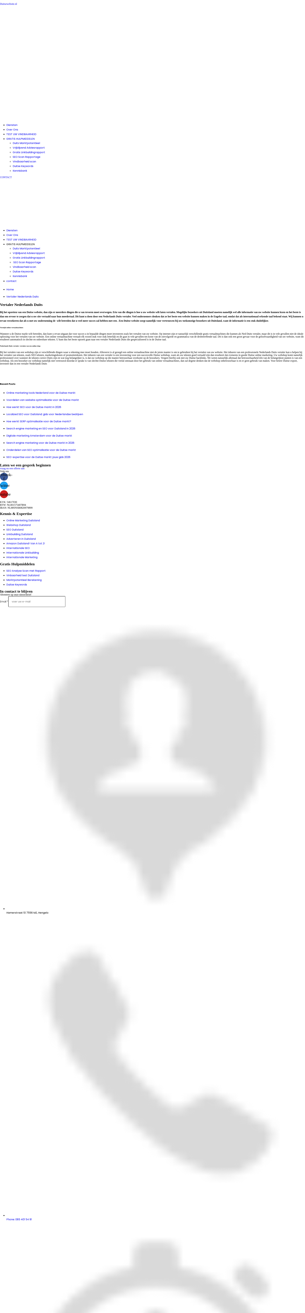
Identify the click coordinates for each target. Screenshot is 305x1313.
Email (4, 601)
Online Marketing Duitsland (23, 520)
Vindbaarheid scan (24, 161)
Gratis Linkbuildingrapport (29, 152)
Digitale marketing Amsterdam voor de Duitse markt (39, 436)
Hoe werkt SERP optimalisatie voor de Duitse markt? (38, 421)
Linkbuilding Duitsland (19, 534)
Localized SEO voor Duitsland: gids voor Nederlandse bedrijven (44, 414)
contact (11, 281)
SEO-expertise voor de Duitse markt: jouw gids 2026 (38, 457)
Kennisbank (20, 171)
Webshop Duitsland (18, 525)
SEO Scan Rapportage (26, 157)
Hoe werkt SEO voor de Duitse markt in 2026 (33, 407)
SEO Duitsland (15, 529)
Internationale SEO (18, 548)
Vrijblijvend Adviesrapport (29, 148)
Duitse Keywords (23, 166)
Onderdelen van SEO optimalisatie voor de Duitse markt (41, 450)
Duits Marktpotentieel (26, 143)
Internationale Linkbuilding (22, 553)
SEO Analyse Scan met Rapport (26, 571)
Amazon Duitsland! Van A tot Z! (25, 543)
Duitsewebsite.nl (8, 4)
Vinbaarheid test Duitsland (22, 575)
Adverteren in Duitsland (21, 539)
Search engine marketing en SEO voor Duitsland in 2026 (40, 428)
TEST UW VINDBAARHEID (21, 134)
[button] (6, 177)
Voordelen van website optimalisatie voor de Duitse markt (42, 400)
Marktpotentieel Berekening (24, 580)
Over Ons (12, 129)
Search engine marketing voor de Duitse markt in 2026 (40, 443)
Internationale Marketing (21, 557)
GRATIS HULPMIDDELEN (20, 139)
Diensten (11, 125)
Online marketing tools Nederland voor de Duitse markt (40, 393)
